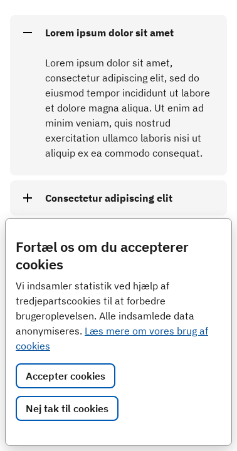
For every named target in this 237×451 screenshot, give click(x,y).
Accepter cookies (65, 376)
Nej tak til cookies (67, 408)
